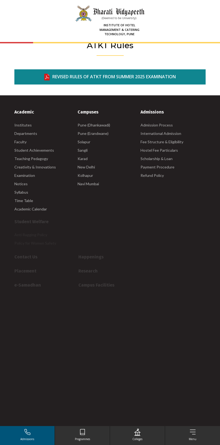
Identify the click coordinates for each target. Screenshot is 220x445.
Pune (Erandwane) (93, 133)
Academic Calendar (30, 209)
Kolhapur (85, 175)
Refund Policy (152, 175)
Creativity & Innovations (35, 167)
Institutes (23, 125)
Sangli (83, 150)
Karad (83, 158)
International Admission (161, 133)
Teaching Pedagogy (31, 158)
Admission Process (157, 125)
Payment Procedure (157, 167)
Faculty (20, 141)
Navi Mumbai (88, 183)
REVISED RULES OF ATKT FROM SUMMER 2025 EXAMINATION (110, 77)
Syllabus (21, 192)
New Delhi (86, 167)
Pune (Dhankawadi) (94, 125)
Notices (21, 183)
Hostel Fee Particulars (159, 150)
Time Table (23, 200)
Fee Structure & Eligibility (162, 141)
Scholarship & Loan (157, 158)
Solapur (84, 141)
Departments (25, 133)
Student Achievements (34, 150)
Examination (24, 175)
